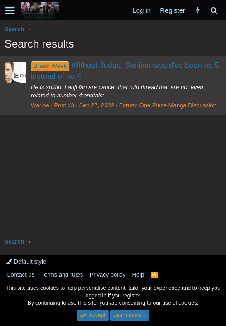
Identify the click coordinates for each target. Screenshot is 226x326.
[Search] (213, 10)
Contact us (20, 274)
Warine (40, 105)
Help (138, 274)
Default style (26, 261)
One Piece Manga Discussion (178, 105)
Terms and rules (62, 274)
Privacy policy (107, 274)
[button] (10, 10)
